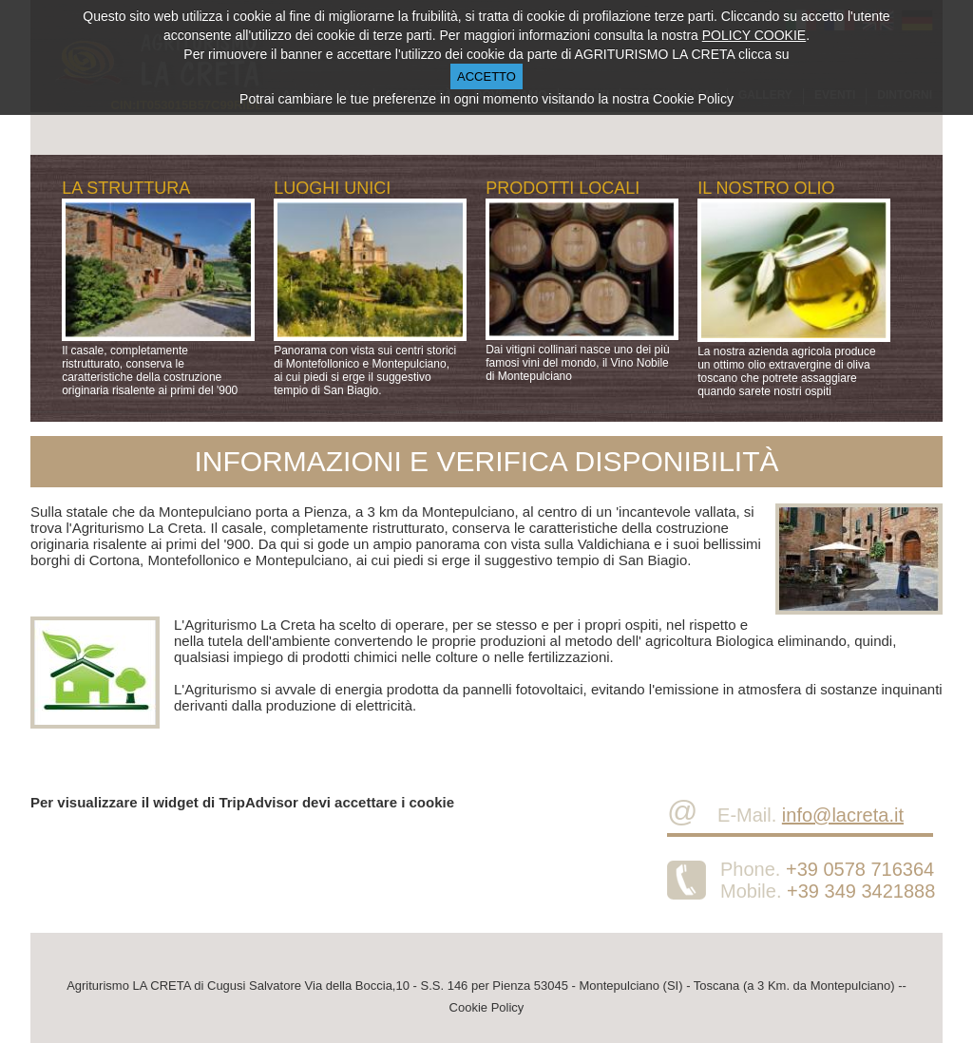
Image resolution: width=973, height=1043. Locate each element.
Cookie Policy (487, 1007)
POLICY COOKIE (754, 35)
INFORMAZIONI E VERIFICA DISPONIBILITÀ (486, 461)
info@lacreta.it (843, 815)
